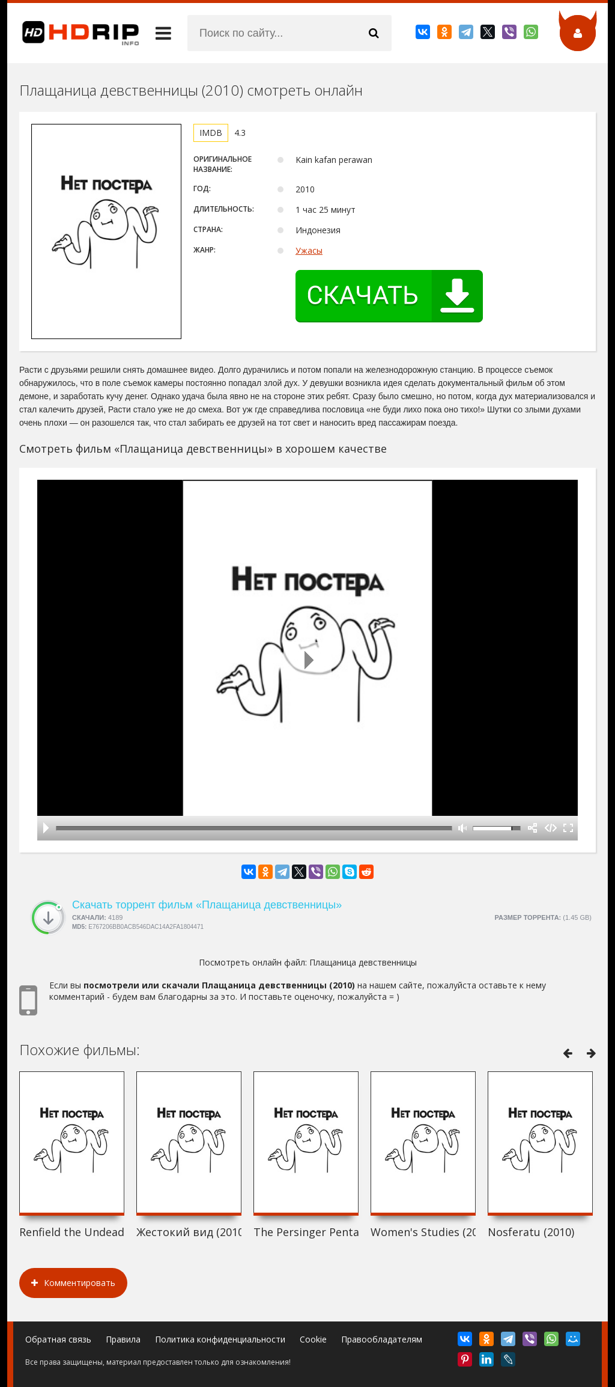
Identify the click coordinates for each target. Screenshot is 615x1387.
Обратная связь (58, 1339)
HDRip (73, 33)
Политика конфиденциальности (220, 1339)
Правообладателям (381, 1339)
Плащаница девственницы (363, 962)
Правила (123, 1339)
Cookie (313, 1339)
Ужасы (309, 250)
